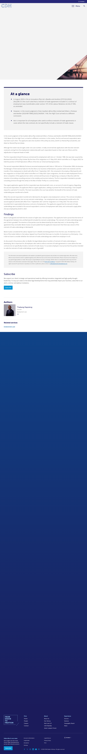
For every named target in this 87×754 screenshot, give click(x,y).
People (26, 721)
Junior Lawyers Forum (50, 728)
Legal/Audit (26, 740)
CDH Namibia (48, 725)
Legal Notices (47, 738)
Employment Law (9, 326)
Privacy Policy (47, 740)
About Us (46, 718)
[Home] (6, 6)
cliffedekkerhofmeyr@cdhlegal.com (58, 263)
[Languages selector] (81, 1)
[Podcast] (38, 749)
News (65, 725)
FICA (45, 742)
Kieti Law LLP (48, 723)
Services (66, 721)
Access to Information (29, 738)
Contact (26, 725)
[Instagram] (30, 749)
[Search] (84, 6)
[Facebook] (24, 749)
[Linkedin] (33, 749)
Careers (26, 723)
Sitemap (26, 745)
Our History (47, 721)
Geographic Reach (69, 723)
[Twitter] (27, 749)
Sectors (66, 718)
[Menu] (76, 6)
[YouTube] (36, 749)
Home (25, 718)
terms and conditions (50, 261)
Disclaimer (26, 742)
